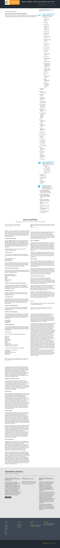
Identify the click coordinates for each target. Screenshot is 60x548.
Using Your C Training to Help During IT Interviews (41, 308)
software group (48, 543)
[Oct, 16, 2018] (7, 360)
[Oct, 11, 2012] (33, 309)
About (49, 1)
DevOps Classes (47, 61)
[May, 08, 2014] (33, 227)
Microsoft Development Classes (42, 98)
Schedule (6, 527)
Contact (52, 1)
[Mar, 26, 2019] (7, 226)
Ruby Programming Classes (42, 129)
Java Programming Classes (46, 76)
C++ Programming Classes (46, 44)
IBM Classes (46, 73)
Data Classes (46, 56)
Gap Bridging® (7, 526)
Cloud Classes (47, 48)
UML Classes (42, 143)
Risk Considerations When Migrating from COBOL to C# (16, 359)
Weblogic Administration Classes (43, 156)
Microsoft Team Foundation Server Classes (43, 106)
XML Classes (42, 158)
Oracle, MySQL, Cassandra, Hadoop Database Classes (43, 115)
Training (35, 1)
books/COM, (14, 11)
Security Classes (43, 134)
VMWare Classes (43, 145)
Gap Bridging (29, 1)
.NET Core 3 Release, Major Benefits (12, 225)
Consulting (23, 1)
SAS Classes (42, 132)
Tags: (11, 226)
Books (6, 534)
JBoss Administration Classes (47, 80)
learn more (8, 497)
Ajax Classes (46, 24)
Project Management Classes (42, 182)
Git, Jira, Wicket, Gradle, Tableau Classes (47, 70)
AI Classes (46, 22)
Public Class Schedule (42, 1)
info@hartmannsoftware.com (36, 525)
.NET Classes (46, 17)
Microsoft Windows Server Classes (43, 110)
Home (6, 11)
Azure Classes (47, 31)
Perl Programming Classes (42, 120)
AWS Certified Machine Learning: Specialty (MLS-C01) (45, 200)
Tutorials (6, 529)
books (9, 11)
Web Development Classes (42, 148)
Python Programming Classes (42, 125)
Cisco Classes (46, 46)
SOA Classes (42, 138)
